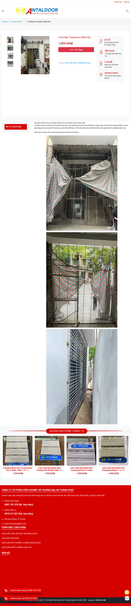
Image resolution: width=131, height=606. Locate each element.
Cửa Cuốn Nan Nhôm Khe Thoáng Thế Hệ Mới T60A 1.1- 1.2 (49, 469)
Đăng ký (126, 2)
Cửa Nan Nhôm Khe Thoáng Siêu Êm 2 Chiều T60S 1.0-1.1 (17, 469)
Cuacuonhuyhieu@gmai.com (15, 524)
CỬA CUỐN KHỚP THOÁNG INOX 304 (78, 63)
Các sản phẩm (16, 22)
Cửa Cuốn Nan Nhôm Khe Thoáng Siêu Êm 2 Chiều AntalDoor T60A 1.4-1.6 (81, 469)
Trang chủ (5, 22)
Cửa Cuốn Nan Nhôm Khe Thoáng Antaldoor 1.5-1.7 (113, 469)
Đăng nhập (118, 2)
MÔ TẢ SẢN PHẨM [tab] (13, 127)
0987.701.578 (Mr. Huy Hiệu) (18, 504)
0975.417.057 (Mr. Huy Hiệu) (18, 513)
